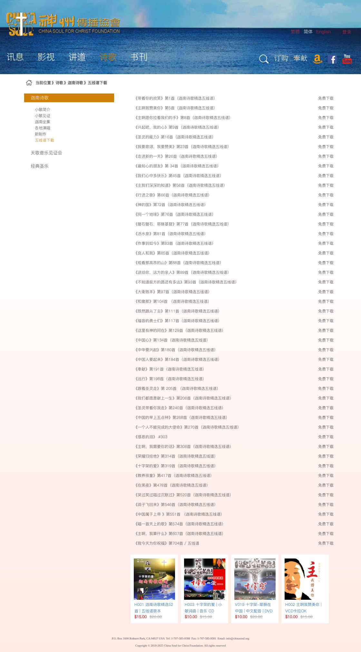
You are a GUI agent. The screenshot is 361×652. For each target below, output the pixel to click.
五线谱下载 (97, 82)
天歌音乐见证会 (46, 153)
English (323, 31)
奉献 (300, 58)
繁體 (295, 31)
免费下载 (326, 98)
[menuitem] (347, 32)
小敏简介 (42, 109)
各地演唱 (42, 128)
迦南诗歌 (75, 82)
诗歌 (59, 82)
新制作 (40, 134)
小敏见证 (42, 115)
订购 (281, 58)
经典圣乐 (40, 166)
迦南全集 (42, 121)
